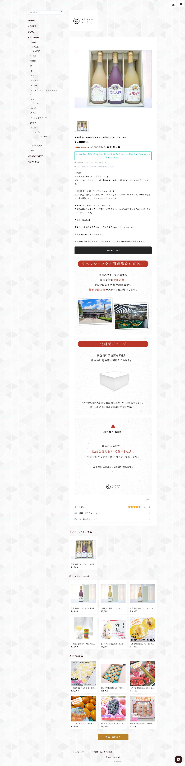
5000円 (35, 47)
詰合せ (33, 123)
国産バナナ (37, 146)
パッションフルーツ (38, 118)
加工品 (33, 128)
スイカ (33, 113)
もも (32, 99)
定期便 (33, 42)
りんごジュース (41, 136)
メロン (33, 76)
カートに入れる (113, 250)
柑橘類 (33, 61)
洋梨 (32, 150)
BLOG (31, 32)
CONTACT (34, 162)
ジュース (36, 132)
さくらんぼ (35, 85)
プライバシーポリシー (79, 752)
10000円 (36, 51)
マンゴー (34, 80)
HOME (31, 20)
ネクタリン (37, 103)
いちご (33, 56)
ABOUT (32, 26)
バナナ (33, 141)
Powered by (113, 761)
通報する (148, 500)
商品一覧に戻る (113, 737)
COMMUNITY (35, 156)
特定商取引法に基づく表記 (102, 752)
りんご (33, 108)
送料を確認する (101, 162)
